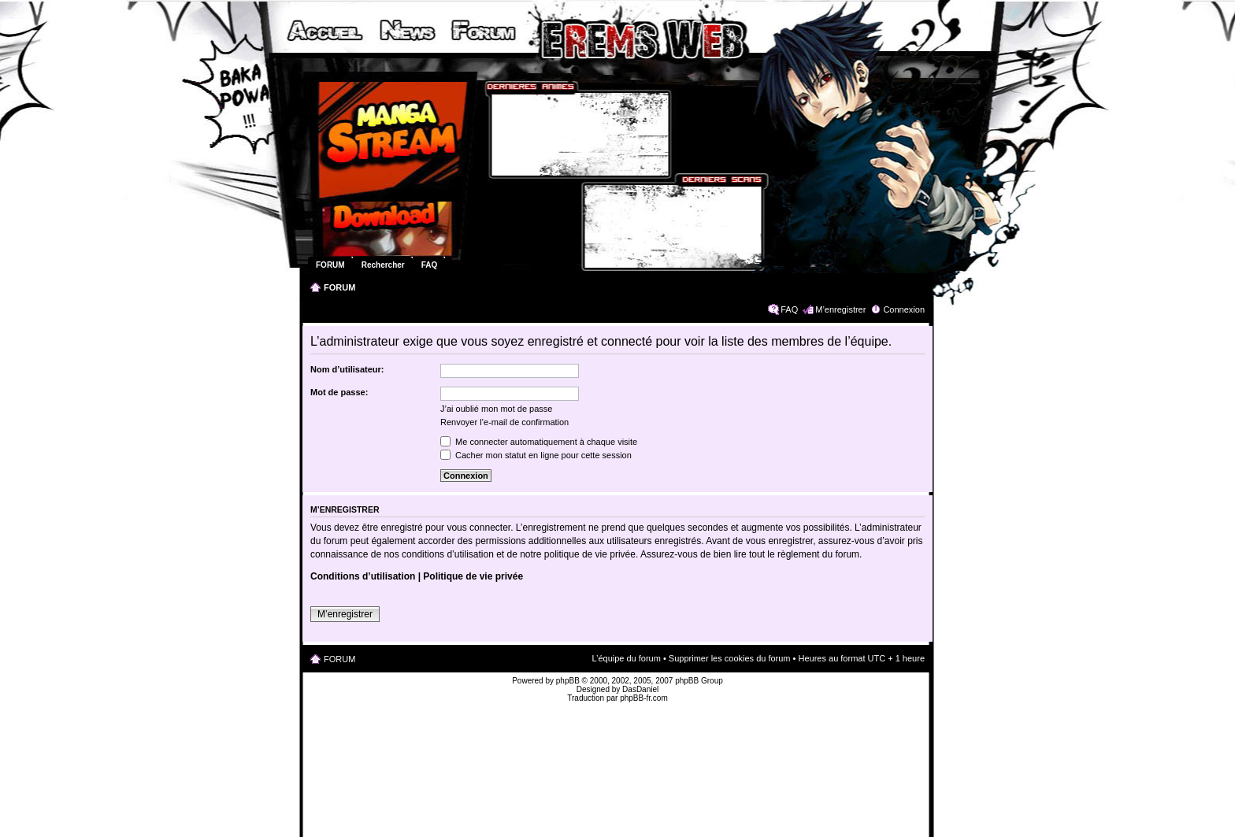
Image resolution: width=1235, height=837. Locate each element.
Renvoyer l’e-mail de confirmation (504, 422)
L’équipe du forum (626, 658)
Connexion (904, 309)
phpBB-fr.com (644, 698)
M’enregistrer (840, 309)
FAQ (789, 309)
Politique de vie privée (473, 576)
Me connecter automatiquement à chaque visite (538, 441)
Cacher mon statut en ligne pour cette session (536, 455)
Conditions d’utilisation (362, 576)
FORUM (339, 287)
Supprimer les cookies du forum (730, 658)
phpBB (568, 680)
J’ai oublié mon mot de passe (496, 408)
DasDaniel (640, 689)
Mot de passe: (339, 392)
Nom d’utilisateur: (347, 369)
